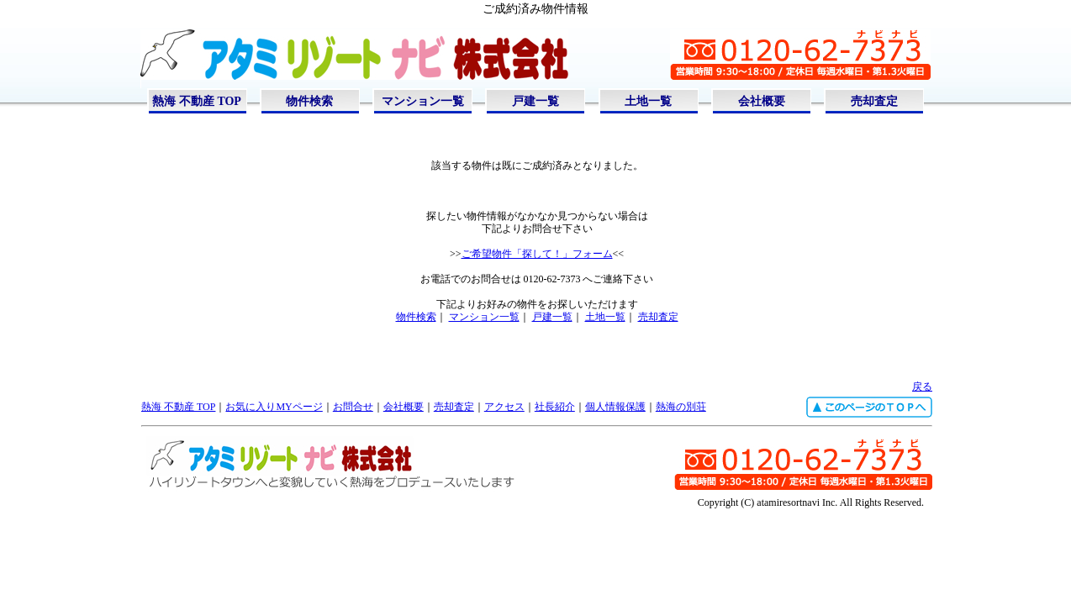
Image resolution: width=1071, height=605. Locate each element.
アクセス (504, 407)
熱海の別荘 (681, 407)
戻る (922, 386)
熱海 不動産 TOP (196, 101)
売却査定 (874, 101)
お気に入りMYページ (273, 407)
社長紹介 (555, 407)
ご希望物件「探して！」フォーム (537, 254)
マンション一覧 (423, 101)
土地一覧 (648, 101)
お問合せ (353, 407)
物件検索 (309, 101)
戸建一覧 (535, 101)
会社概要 (761, 101)
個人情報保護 (615, 407)
